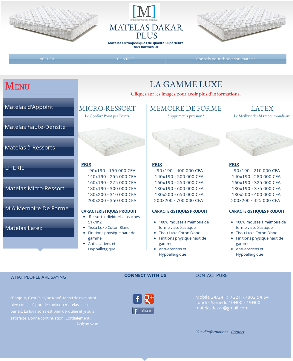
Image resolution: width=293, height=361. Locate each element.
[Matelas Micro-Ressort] (38, 188)
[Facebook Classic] (137, 299)
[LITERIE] (38, 168)
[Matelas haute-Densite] (38, 127)
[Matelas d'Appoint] (38, 107)
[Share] (143, 310)
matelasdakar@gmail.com (221, 308)
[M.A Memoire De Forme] (38, 208)
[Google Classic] (149, 299)
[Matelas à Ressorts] (38, 147)
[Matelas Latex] (38, 228)
